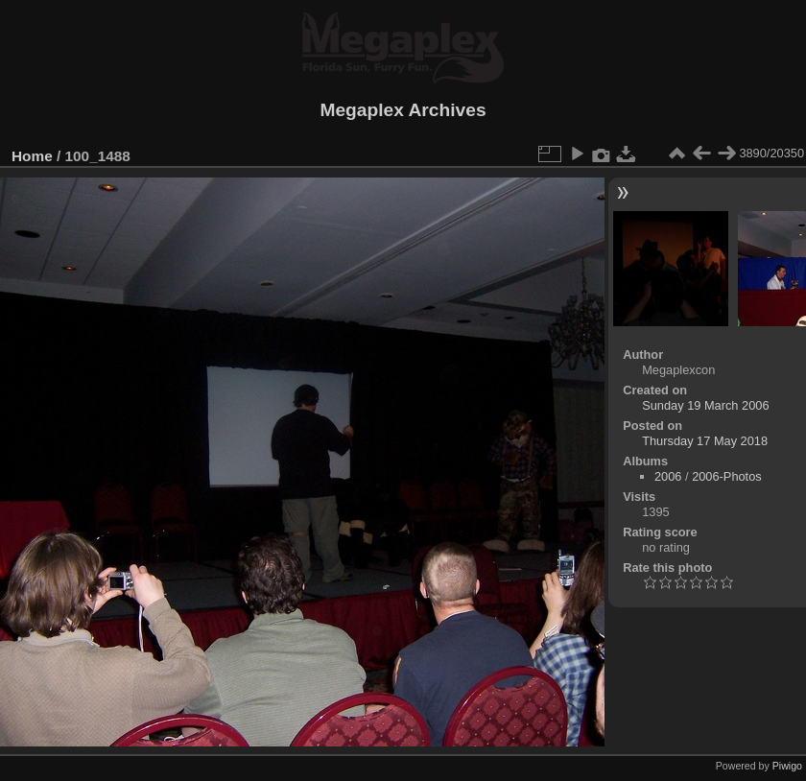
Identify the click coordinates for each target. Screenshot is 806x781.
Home (32, 156)
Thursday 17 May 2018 (705, 441)
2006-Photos (727, 476)
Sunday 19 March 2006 (705, 405)
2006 (667, 476)
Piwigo (787, 765)
